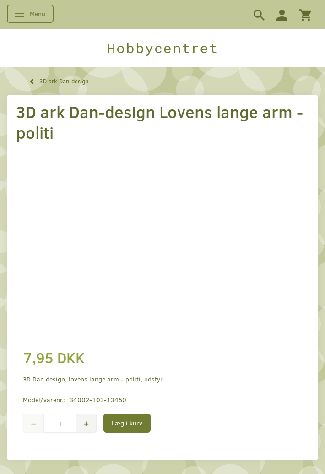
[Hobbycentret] (162, 48)
